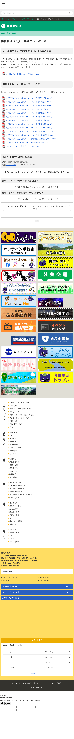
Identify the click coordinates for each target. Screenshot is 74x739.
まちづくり (13, 471)
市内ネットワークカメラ (10, 592)
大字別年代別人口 (37, 673)
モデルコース (14, 532)
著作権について (38, 683)
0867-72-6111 (10, 558)
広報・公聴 (13, 465)
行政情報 (12, 459)
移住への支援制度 (15, 521)
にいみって (13, 503)
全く (57, 187)
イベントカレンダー (9, 577)
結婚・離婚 (13, 444)
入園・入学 (13, 438)
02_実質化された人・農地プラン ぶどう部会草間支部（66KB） (29, 102)
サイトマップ (7, 580)
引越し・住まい (15, 447)
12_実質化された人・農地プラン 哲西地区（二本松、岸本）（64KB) (31, 139)
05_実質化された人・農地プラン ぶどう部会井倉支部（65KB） (29, 113)
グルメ (11, 539)
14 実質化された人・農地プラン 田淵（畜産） (23, 146)
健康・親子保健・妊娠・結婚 (20, 409)
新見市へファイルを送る (10, 598)
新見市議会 (13, 477)
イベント (12, 535)
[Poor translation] (7, 703)
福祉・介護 (13, 406)
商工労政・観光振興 (16, 488)
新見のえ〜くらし (15, 506)
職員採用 (12, 474)
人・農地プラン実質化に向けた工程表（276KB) (22, 74)
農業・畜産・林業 (28, 19)
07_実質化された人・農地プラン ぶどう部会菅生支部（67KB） (29, 120)
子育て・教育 (14, 515)
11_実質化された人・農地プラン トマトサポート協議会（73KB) (29, 135)
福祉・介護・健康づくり (18, 485)
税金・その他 (14, 498)
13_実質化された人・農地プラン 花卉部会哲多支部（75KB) (28, 142)
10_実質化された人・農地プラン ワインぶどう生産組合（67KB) (29, 131)
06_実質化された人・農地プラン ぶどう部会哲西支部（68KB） (29, 117)
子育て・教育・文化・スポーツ (20, 418)
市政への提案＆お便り (9, 586)
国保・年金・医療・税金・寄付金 (21, 415)
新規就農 (12, 524)
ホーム (7, 19)
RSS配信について (45, 577)
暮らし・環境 (14, 412)
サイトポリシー (16, 683)
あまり (50, 187)
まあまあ (25, 187)
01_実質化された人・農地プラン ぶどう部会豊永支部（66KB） (29, 98)
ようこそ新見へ (15, 542)
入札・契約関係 (15, 482)
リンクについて (50, 683)
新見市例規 (13, 468)
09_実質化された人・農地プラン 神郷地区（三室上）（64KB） (29, 128)
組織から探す (7, 571)
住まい (11, 518)
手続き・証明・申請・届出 (19, 402)
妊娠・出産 (13, 432)
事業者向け (15, 19)
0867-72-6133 (11, 165)
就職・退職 (13, 441)
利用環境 (59, 683)
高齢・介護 (13, 451)
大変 (17, 187)
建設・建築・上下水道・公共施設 (21, 494)
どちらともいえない (38, 187)
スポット (12, 529)
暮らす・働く (14, 512)
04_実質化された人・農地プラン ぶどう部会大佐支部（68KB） (29, 109)
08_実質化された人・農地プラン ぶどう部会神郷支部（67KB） (29, 124)
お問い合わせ (44, 580)
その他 (11, 427)
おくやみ (12, 454)
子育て (11, 435)
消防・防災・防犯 (15, 424)
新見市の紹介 (14, 462)
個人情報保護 (27, 683)
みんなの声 (13, 509)
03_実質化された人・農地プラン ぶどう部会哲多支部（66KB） (29, 105)
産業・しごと (14, 421)
